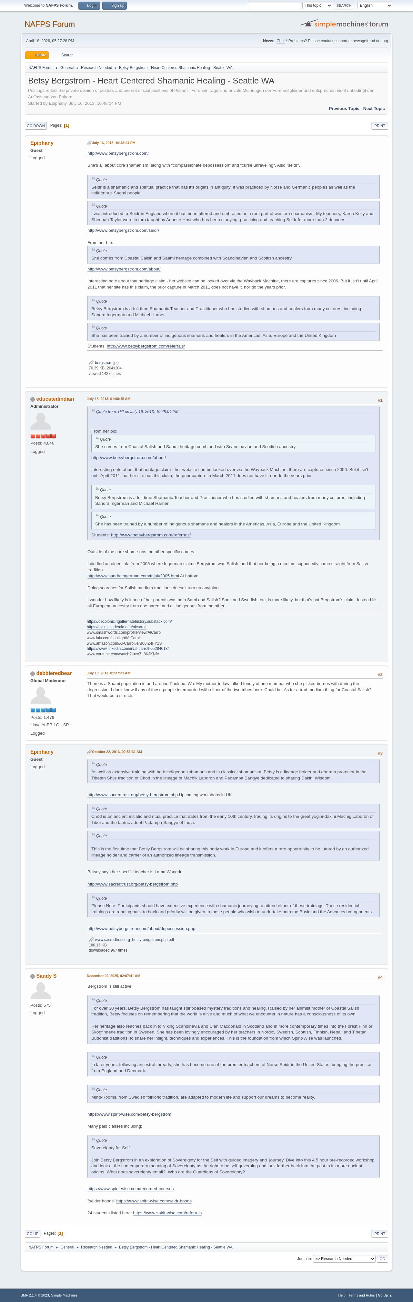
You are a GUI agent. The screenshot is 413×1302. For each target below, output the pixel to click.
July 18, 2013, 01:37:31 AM (108, 673)
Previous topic (344, 108)
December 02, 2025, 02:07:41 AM (113, 976)
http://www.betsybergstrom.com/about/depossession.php (141, 928)
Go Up (32, 1234)
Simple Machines (64, 1295)
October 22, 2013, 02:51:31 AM (117, 752)
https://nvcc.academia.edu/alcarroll (116, 627)
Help (342, 1295)
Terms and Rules (362, 1295)
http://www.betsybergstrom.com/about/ (124, 269)
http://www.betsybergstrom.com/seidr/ (123, 230)
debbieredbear (54, 673)
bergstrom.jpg (104, 362)
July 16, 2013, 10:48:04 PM (114, 143)
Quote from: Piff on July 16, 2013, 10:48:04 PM (137, 411)
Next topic (374, 108)
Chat (281, 41)
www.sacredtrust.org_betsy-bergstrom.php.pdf (131, 939)
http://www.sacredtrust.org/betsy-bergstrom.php (132, 794)
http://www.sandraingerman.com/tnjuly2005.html (133, 575)
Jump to (304, 1259)
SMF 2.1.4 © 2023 (35, 1295)
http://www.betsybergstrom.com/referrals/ (146, 346)
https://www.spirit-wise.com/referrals (167, 1212)
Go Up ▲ (385, 1295)
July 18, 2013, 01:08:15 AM (108, 399)
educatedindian (55, 399)
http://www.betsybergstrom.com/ (118, 153)
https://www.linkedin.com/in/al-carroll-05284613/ (128, 648)
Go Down (36, 126)
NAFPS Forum (50, 24)
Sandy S (46, 976)
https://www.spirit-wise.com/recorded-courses (130, 1188)
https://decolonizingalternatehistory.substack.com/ (129, 621)
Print (379, 126)
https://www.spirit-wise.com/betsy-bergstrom (129, 1114)
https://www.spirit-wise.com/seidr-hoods (153, 1201)
